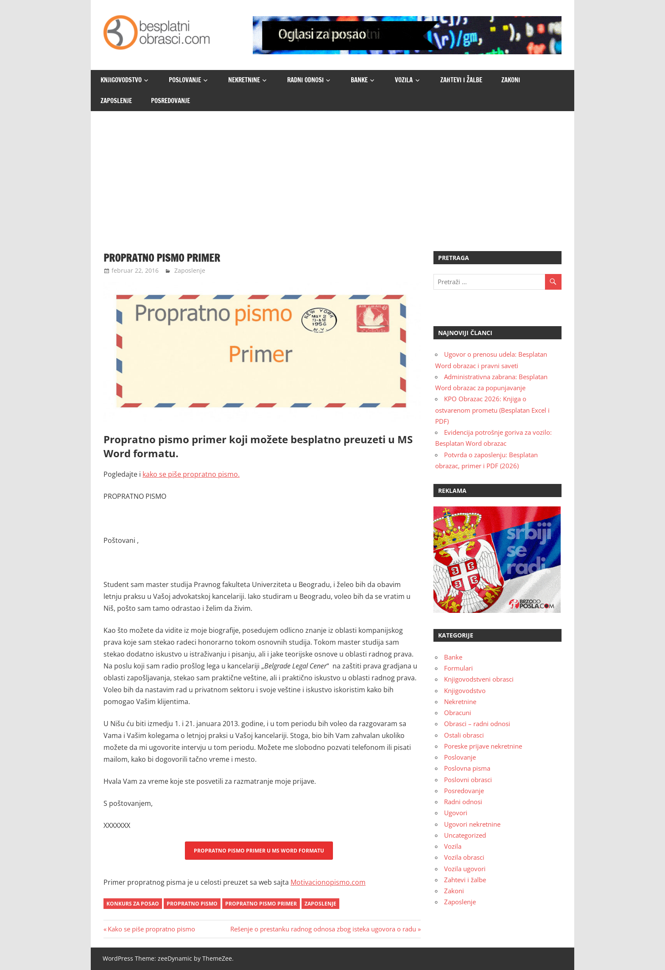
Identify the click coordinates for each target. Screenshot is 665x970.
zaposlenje (320, 903)
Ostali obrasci (464, 735)
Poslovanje (185, 79)
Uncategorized (465, 835)
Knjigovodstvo (121, 79)
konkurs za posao (132, 903)
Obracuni (457, 712)
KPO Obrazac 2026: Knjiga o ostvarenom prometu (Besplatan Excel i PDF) (492, 409)
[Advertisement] (332, 174)
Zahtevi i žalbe (461, 79)
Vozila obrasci (464, 857)
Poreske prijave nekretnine (483, 746)
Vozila (404, 79)
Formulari (458, 668)
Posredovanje (170, 100)
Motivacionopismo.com (328, 882)
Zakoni (510, 79)
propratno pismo (192, 903)
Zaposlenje (116, 100)
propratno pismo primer (261, 903)
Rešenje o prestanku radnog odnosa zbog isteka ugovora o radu (323, 929)
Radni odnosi (305, 79)
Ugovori (455, 812)
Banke (359, 79)
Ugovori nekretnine (472, 824)
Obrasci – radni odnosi (477, 723)
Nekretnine (244, 79)
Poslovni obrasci (468, 779)
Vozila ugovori (465, 868)
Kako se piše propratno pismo (151, 929)
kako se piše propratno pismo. (191, 474)
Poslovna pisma (467, 768)
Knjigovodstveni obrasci (479, 679)
